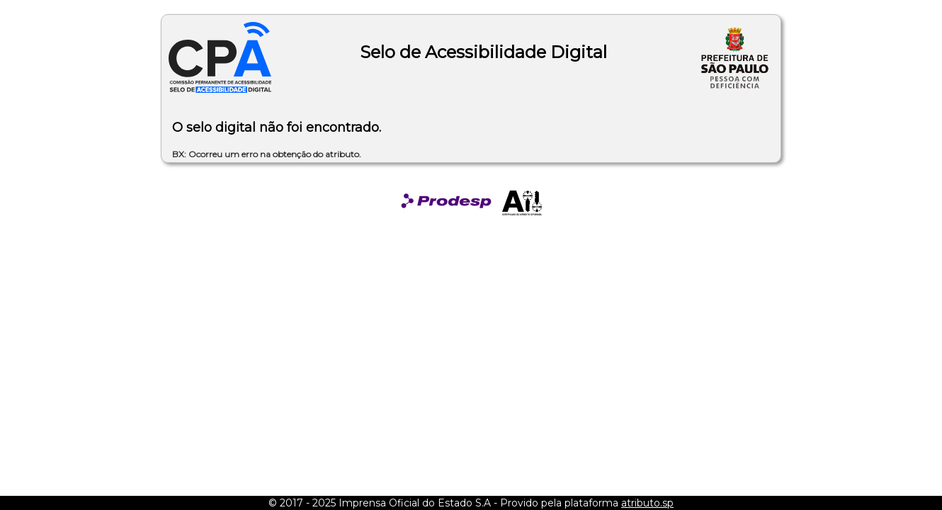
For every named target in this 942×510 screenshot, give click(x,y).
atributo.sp (647, 503)
